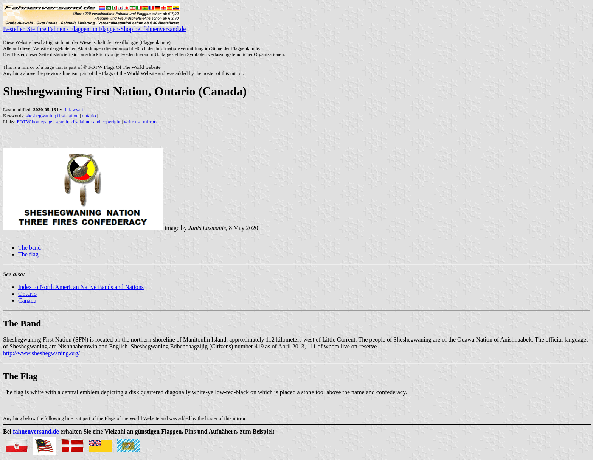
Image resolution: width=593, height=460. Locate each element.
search (62, 121)
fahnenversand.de (36, 431)
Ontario (27, 294)
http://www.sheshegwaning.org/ (41, 353)
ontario (89, 115)
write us (132, 121)
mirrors (150, 121)
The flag (28, 254)
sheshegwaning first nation (52, 115)
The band (29, 247)
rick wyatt (73, 109)
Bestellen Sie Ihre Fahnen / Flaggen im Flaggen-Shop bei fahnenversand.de (94, 26)
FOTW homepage (34, 121)
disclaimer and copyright (95, 121)
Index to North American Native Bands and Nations (81, 287)
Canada (27, 300)
